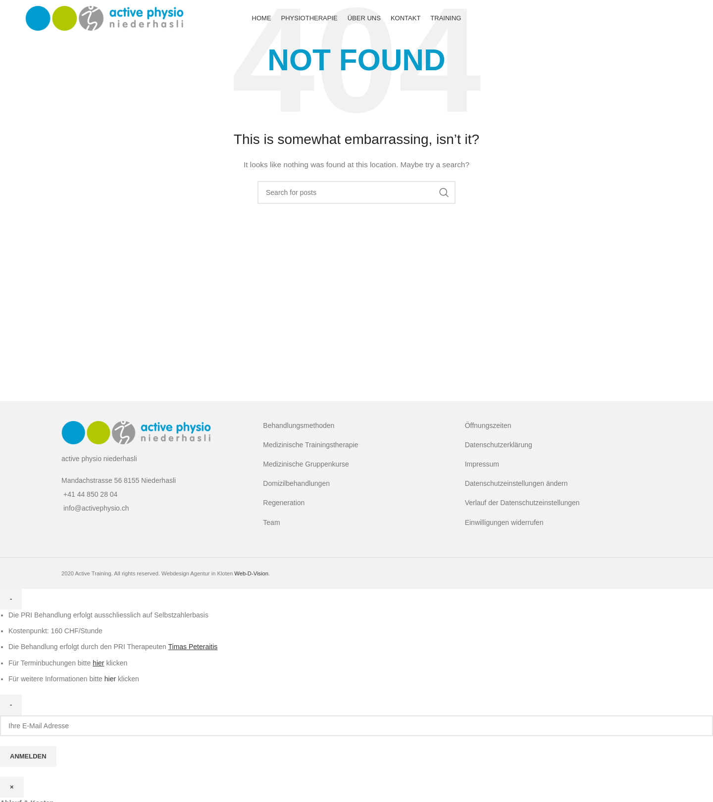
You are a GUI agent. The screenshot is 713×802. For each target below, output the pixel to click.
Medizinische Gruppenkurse (306, 464)
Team (271, 522)
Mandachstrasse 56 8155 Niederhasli (118, 480)
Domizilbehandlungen (296, 483)
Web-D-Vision (251, 573)
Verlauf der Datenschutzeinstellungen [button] (522, 503)
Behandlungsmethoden (298, 425)
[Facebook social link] (678, 20)
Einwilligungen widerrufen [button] (504, 522)
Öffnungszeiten (488, 425)
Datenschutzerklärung (498, 445)
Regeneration (284, 503)
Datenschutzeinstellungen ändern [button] (516, 483)
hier (110, 679)
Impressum (482, 464)
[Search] (356, 192)
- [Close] (11, 599)
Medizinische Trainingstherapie (310, 445)
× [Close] (12, 787)
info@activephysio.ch (96, 508)
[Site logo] (104, 19)
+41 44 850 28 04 (90, 494)
